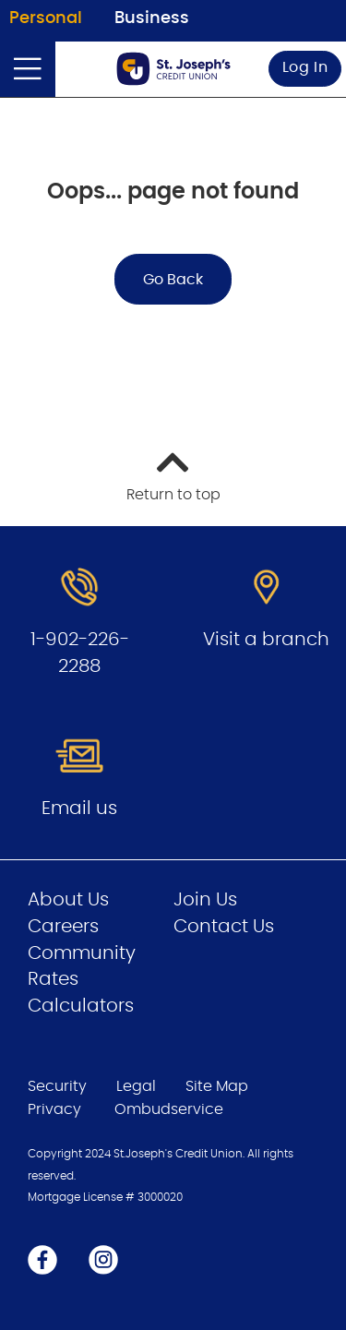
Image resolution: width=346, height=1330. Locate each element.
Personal (45, 18)
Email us (79, 808)
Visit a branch (266, 639)
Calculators (81, 1006)
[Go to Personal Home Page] (173, 69)
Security (57, 1086)
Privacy (54, 1109)
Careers (63, 926)
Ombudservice (170, 1109)
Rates (53, 979)
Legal (136, 1086)
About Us (68, 900)
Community (82, 953)
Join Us (205, 900)
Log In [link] (305, 67)
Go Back (173, 279)
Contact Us (223, 926)
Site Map (216, 1086)
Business (151, 18)
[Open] (27, 69)
